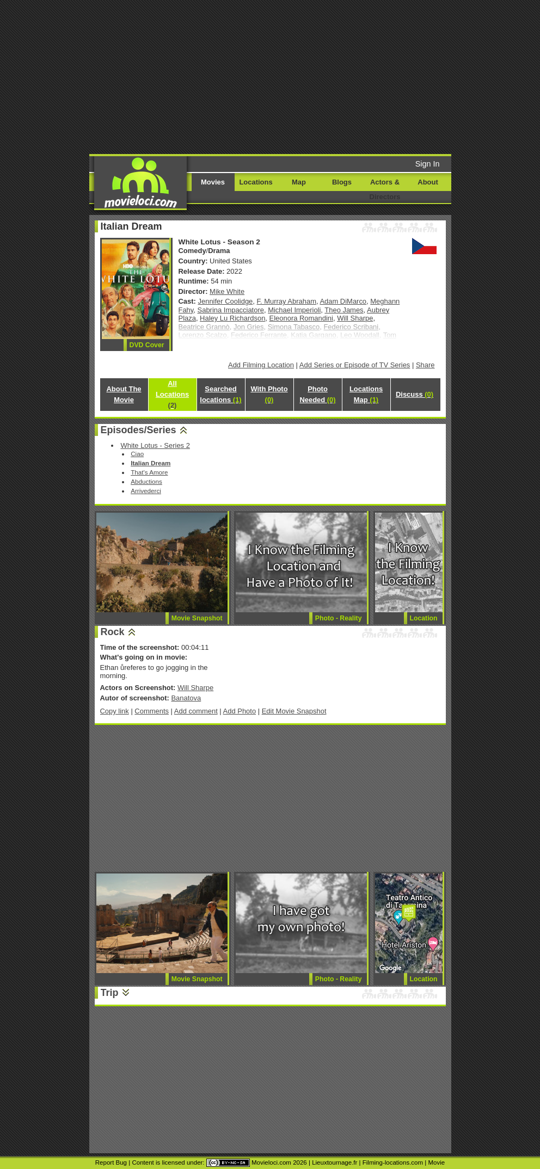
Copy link (114, 711)
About (428, 182)
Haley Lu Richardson (232, 318)
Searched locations (220, 394)
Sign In (427, 163)
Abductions (146, 481)
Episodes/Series (138, 429)
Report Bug (111, 1162)
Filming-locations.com (393, 1162)
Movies (213, 182)
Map (299, 182)
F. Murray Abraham (286, 301)
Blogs (342, 182)
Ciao (137, 453)
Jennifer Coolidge (225, 301)
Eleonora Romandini (301, 318)
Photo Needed (317, 394)
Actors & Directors (385, 189)
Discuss (414, 394)
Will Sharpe (355, 318)
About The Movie (123, 394)
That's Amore (149, 472)
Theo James (343, 310)
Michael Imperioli (294, 310)
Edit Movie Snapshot (294, 711)
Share (425, 365)
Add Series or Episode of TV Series (354, 365)
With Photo (268, 394)
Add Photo (239, 711)
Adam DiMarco (343, 301)
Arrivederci (146, 490)
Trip (110, 992)
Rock (113, 631)
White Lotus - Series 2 (154, 445)
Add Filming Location (261, 365)
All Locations (172, 394)
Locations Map (366, 394)
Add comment (196, 711)
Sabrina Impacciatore (231, 310)
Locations (255, 182)
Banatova (186, 698)
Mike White (227, 291)
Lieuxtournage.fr (334, 1162)
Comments (151, 711)
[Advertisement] (289, 76)
